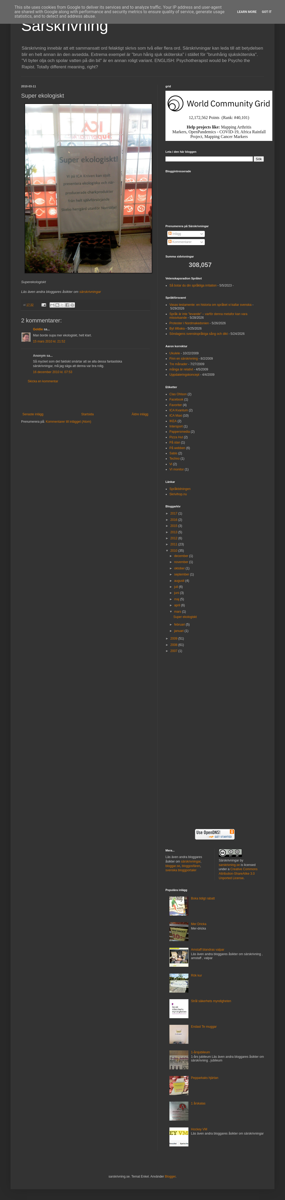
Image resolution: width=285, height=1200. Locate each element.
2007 (174, 651)
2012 (174, 538)
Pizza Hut (176, 437)
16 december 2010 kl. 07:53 (52, 372)
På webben (177, 448)
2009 (174, 638)
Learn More (247, 12)
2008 (174, 645)
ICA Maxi (175, 415)
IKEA (173, 421)
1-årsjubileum (200, 1052)
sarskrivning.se (229, 865)
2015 (174, 526)
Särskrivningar (229, 860)
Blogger (170, 1176)
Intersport (176, 426)
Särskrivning (64, 25)
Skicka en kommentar (43, 381)
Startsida (87, 414)
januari (179, 631)
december (181, 556)
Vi (170, 464)
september (182, 574)
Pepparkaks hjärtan (204, 1078)
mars (178, 611)
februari (180, 624)
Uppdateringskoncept (184, 375)
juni (177, 593)
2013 (174, 532)
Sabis (173, 453)
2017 (174, 513)
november (181, 562)
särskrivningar (90, 292)
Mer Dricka (198, 924)
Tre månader (178, 364)
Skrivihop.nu (178, 494)
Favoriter (175, 405)
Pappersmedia (179, 432)
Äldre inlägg (140, 414)
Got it (267, 12)
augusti (179, 581)
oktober (180, 568)
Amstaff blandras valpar (207, 949)
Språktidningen (180, 489)
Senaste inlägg (32, 414)
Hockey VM (199, 1129)
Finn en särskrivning (183, 358)
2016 (174, 520)
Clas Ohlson (178, 394)
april (177, 605)
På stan (174, 442)
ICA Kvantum (178, 410)
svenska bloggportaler (180, 870)
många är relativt (181, 369)
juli (176, 587)
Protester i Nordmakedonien (189, 323)
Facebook (176, 399)
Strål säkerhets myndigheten (211, 1001)
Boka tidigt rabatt (203, 898)
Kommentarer (180, 242)
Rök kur (196, 975)
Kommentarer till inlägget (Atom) (68, 421)
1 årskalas (198, 1103)
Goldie (38, 329)
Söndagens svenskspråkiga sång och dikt (198, 334)
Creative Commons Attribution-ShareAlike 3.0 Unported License (238, 873)
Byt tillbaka (177, 328)
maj (177, 599)
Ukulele (174, 353)
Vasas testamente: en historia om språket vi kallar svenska (210, 305)
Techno (174, 458)
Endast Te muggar (204, 1026)
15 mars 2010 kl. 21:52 (49, 341)
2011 (174, 544)
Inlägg (174, 234)
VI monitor (176, 469)
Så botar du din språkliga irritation (193, 285)
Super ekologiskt (185, 617)
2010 (174, 551)
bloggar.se (172, 866)
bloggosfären (191, 866)
